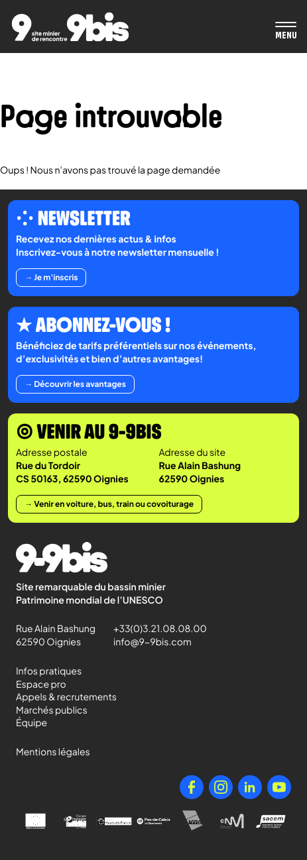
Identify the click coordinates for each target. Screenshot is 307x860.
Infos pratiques (49, 671)
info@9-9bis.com (152, 642)
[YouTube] (279, 787)
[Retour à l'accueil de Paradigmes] (70, 27)
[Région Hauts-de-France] (114, 821)
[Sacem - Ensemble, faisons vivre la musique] (271, 821)
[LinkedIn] (250, 787)
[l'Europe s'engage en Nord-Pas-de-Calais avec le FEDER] (74, 821)
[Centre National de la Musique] (231, 821)
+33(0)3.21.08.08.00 (154, 629)
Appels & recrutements (66, 697)
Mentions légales (53, 752)
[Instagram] (221, 787)
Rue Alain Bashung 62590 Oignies (56, 635)
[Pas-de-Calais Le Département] (153, 821)
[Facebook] (192, 787)
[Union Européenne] (35, 821)
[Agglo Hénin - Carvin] (192, 821)
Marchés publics (52, 710)
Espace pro (41, 684)
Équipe (31, 723)
